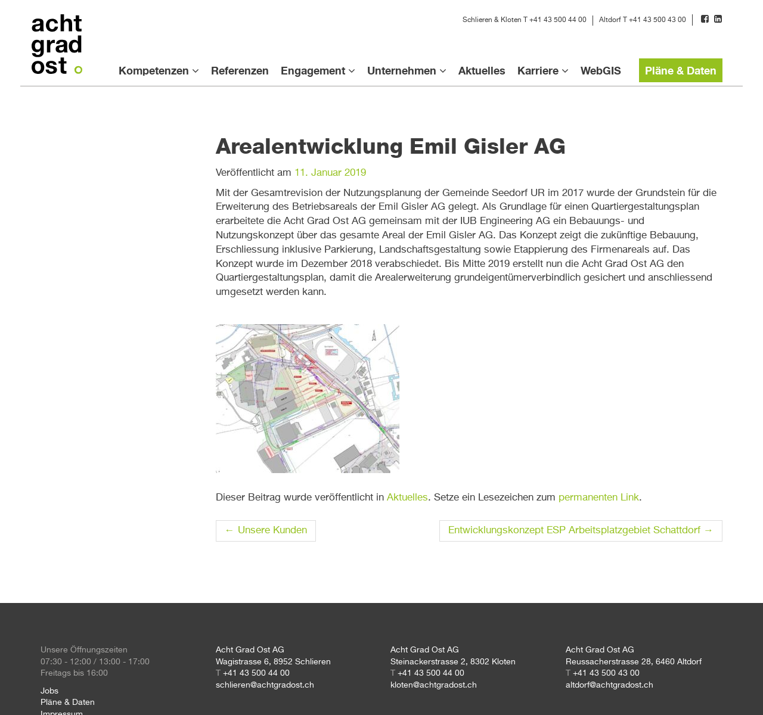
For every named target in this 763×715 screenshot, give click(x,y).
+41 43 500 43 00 (657, 20)
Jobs (49, 691)
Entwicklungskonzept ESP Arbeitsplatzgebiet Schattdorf (581, 531)
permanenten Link (599, 498)
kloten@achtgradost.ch (433, 685)
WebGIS (601, 70)
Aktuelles (481, 70)
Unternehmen (401, 70)
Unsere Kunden (266, 531)
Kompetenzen (154, 70)
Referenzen (240, 70)
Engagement (313, 70)
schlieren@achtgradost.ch (265, 685)
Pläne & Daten (681, 70)
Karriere (538, 70)
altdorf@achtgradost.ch (609, 685)
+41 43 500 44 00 (558, 20)
